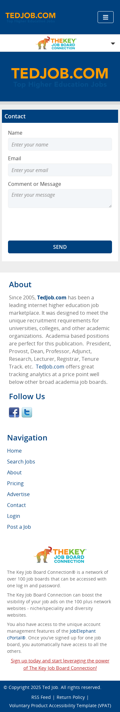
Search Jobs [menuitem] (21, 461)
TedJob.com (52, 297)
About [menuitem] (14, 472)
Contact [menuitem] (16, 505)
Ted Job (50, 687)
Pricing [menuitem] (15, 483)
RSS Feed (41, 697)
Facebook (14, 412)
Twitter (27, 412)
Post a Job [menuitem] (19, 526)
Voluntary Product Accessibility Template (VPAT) (60, 705)
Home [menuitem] (14, 450)
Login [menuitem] (13, 515)
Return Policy (71, 697)
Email (14, 158)
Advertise (18, 494)
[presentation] (56, 224)
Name (15, 132)
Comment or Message (34, 183)
